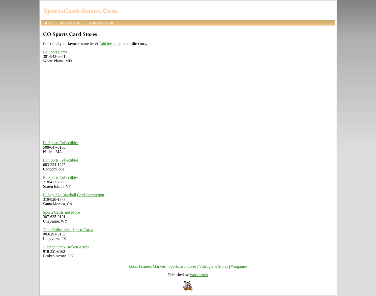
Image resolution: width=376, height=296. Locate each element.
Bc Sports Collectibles (61, 143)
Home (49, 23)
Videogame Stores (213, 266)
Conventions (101, 23)
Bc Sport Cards (55, 52)
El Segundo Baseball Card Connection (73, 195)
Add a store (71, 23)
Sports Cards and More (61, 212)
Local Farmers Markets (147, 266)
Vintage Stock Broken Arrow (66, 247)
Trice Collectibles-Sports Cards (68, 230)
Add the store (109, 43)
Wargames (239, 266)
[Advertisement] (124, 102)
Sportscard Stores (182, 266)
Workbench (199, 275)
